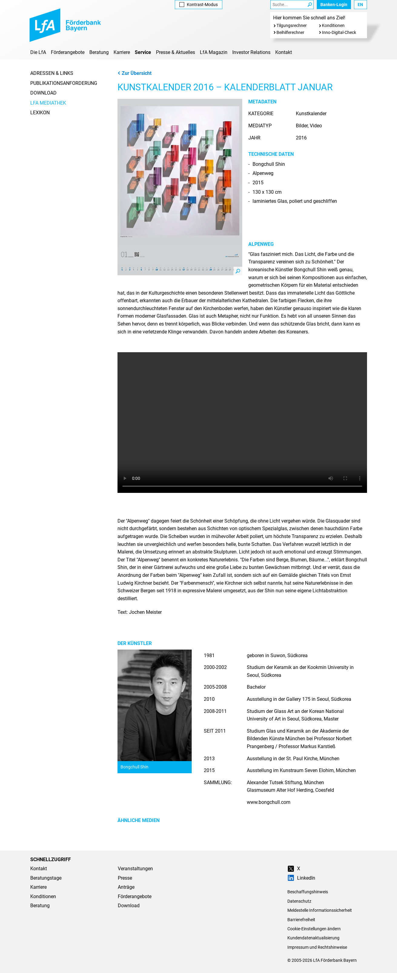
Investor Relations (251, 52)
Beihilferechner (290, 32)
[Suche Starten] (309, 4)
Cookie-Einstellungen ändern (314, 928)
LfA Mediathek (48, 103)
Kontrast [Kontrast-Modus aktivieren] (198, 4)
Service (143, 52)
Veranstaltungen (135, 868)
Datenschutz (299, 901)
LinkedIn (301, 878)
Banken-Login (333, 4)
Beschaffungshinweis (307, 891)
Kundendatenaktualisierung (313, 937)
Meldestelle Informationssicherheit (319, 910)
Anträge (126, 887)
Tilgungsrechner (291, 25)
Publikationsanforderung (63, 83)
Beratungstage (45, 878)
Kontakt (283, 52)
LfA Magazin (213, 52)
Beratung (99, 52)
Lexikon (40, 112)
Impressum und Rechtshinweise (317, 947)
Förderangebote (67, 52)
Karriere (122, 52)
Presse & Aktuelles (175, 52)
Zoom (237, 271)
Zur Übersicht (134, 73)
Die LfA (38, 52)
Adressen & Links (51, 73)
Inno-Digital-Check (339, 32)
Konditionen (333, 25)
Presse (125, 878)
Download (43, 93)
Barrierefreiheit (301, 919)
